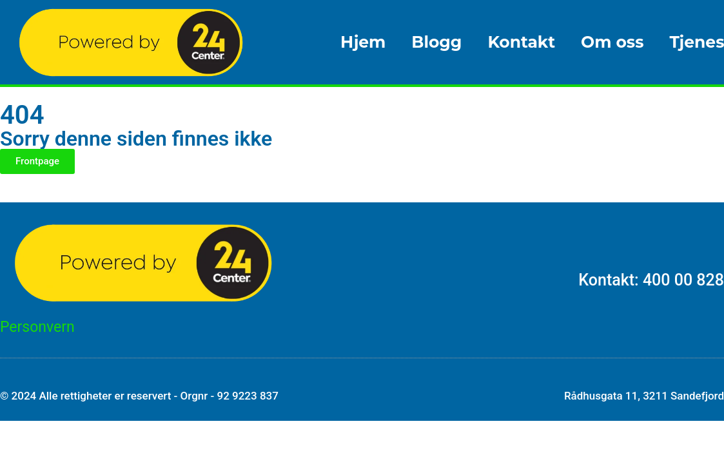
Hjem (363, 42)
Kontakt (521, 42)
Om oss (612, 42)
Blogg (436, 42)
